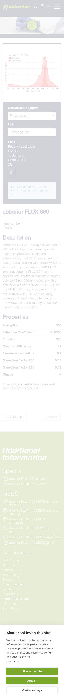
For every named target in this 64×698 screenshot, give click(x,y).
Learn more (13, 661)
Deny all (32, 680)
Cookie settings (32, 690)
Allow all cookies (32, 671)
